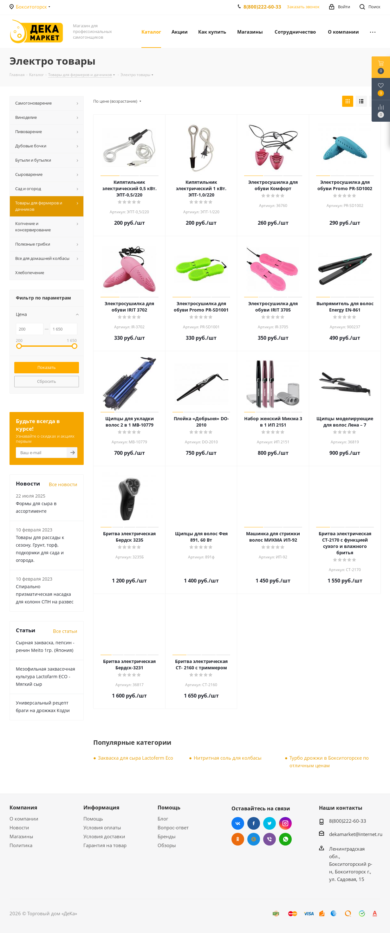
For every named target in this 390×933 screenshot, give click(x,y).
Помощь (93, 818)
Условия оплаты (102, 827)
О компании (24, 818)
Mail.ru (253, 839)
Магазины (21, 836)
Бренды (167, 836)
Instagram (285, 823)
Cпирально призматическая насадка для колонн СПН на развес (45, 594)
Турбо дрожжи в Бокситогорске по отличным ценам (329, 762)
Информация (101, 807)
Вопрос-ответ (173, 827)
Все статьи (65, 631)
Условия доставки (104, 836)
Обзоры (167, 845)
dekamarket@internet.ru (355, 834)
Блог (163, 818)
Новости (19, 827)
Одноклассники (237, 839)
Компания (23, 807)
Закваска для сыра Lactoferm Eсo (135, 758)
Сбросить (46, 381)
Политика (21, 845)
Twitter (269, 823)
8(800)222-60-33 (262, 7)
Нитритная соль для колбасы (228, 758)
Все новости (63, 484)
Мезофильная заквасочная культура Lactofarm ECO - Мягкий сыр (45, 676)
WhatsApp (285, 839)
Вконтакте (237, 823)
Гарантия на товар (105, 845)
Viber (269, 839)
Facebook (253, 823)
